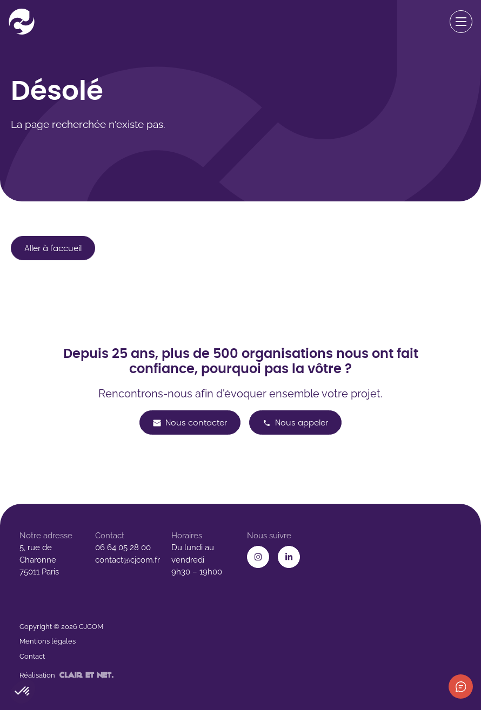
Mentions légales (47, 641)
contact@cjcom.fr (127, 560)
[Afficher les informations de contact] (461, 686)
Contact (32, 656)
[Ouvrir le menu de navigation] (461, 21)
